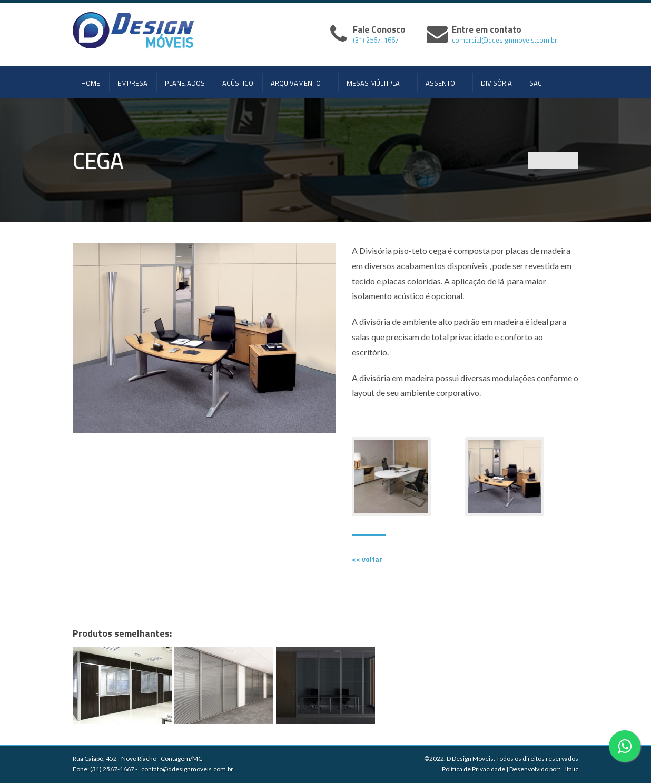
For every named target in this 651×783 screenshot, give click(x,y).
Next (569, 160)
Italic (571, 769)
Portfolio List (553, 160)
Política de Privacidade (473, 769)
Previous (536, 160)
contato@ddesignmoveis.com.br (187, 769)
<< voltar (367, 558)
